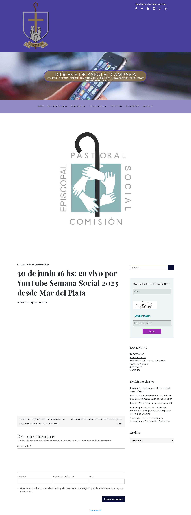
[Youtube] (148, 9)
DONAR (149, 106)
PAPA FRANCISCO (139, 364)
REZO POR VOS (134, 106)
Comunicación (40, 302)
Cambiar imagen (142, 316)
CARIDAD (135, 370)
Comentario (24, 446)
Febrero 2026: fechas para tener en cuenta (151, 403)
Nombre (23, 476)
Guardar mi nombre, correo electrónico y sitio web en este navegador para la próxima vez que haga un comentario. (72, 490)
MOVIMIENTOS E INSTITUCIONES (148, 360)
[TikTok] (160, 9)
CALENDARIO (117, 106)
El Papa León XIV (26, 264)
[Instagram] (154, 9)
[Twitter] (142, 9)
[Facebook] (136, 9)
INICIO (39, 106)
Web (91, 476)
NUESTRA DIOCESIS (56, 106)
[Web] (166, 9)
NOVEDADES (78, 106)
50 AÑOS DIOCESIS (98, 106)
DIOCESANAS (137, 354)
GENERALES (42, 264)
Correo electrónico (63, 476)
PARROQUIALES (138, 357)
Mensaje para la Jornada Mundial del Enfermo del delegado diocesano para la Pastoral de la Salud (150, 410)
